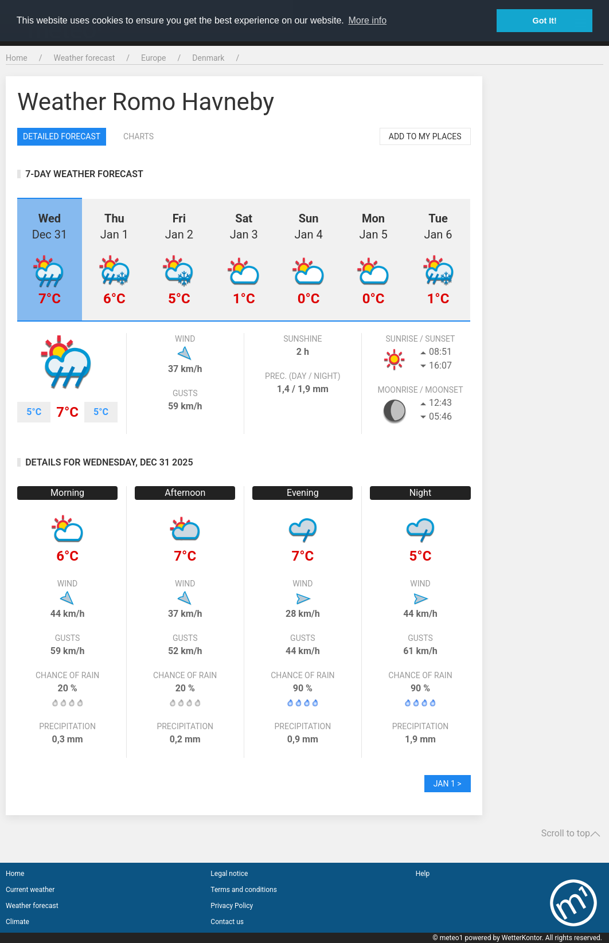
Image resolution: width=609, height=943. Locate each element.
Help (423, 874)
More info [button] (367, 20)
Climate (17, 922)
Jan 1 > (448, 783)
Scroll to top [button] (570, 833)
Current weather (30, 890)
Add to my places (425, 136)
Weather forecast (84, 57)
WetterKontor (522, 938)
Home (17, 57)
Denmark (208, 57)
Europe (153, 57)
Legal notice (229, 874)
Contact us (227, 922)
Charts (138, 136)
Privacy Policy (231, 906)
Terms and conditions (243, 890)
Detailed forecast (61, 136)
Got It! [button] (545, 20)
